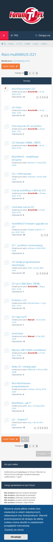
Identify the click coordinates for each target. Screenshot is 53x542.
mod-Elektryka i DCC (21, 61)
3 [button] (33, 73)
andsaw (31, 248)
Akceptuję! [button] (16, 537)
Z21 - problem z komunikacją (27, 245)
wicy (30, 406)
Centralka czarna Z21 (23, 207)
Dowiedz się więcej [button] (14, 529)
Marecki (31, 162)
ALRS (30, 268)
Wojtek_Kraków (34, 229)
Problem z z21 (19, 300)
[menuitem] (14, 35)
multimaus (17, 333)
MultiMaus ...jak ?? (21, 403)
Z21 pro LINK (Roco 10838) (26, 283)
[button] (36, 73)
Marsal (31, 319)
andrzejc (31, 176)
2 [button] (29, 73)
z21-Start (16, 107)
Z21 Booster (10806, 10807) (26, 142)
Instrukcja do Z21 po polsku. (27, 126)
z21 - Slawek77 (20, 419)
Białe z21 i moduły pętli (24, 366)
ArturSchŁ (32, 91)
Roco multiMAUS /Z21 (18, 54)
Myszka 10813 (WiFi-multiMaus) (29, 350)
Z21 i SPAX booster (22, 173)
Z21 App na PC (19, 316)
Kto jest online (11, 464)
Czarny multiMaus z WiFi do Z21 (29, 190)
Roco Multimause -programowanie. (22, 385)
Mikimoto (32, 369)
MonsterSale (33, 303)
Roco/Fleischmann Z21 (23, 88)
